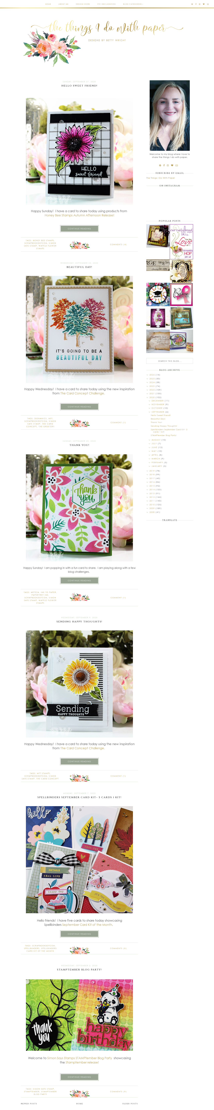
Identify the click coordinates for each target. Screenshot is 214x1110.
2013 (152, 493)
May (155, 451)
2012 (152, 497)
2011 (152, 500)
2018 (152, 474)
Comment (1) (118, 422)
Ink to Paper (48, 592)
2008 (152, 512)
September (158, 412)
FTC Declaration (106, 4)
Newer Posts (29, 1103)
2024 (152, 382)
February (158, 462)
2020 (152, 397)
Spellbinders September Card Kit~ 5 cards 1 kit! (79, 797)
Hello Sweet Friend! (79, 86)
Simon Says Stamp (43, 1089)
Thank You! (79, 445)
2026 (152, 374)
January (157, 466)
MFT (50, 418)
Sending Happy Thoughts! (79, 621)
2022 (152, 390)
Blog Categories (132, 4)
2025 (152, 378)
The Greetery (47, 426)
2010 (152, 504)
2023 (152, 386)
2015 (152, 486)
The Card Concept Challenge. (82, 393)
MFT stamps (43, 773)
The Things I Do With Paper (160, 177)
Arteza (35, 592)
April (155, 455)
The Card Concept (47, 779)
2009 (152, 508)
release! (93, 1062)
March (156, 458)
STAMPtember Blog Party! (79, 969)
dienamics (40, 418)
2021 (152, 393)
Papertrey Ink (40, 595)
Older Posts (130, 1103)
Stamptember (76, 1062)
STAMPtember (32, 1091)
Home (48, 4)
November (158, 404)
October (158, 408)
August (157, 440)
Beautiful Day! (79, 267)
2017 (152, 478)
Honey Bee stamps (43, 240)
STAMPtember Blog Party (94, 1058)
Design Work (83, 4)
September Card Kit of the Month (87, 924)
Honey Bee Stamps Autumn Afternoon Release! (79, 215)
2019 (152, 470)
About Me (64, 4)
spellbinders (32, 948)
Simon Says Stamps (61, 1058)
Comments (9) (118, 1091)
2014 (152, 489)
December (158, 400)
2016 (152, 482)
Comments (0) (118, 948)
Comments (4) (118, 244)
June (155, 447)
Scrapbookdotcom (36, 243)
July (155, 443)
